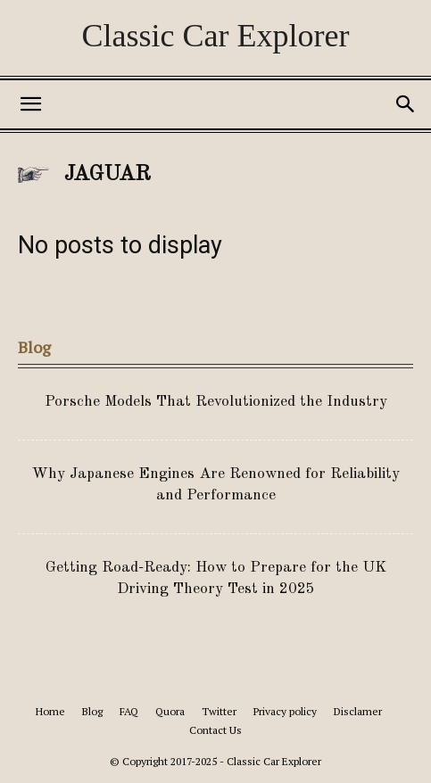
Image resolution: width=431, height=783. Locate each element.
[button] (30, 104)
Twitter (219, 711)
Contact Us (215, 730)
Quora (170, 711)
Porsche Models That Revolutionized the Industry (216, 401)
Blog (92, 711)
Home (50, 711)
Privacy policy (285, 711)
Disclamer (358, 711)
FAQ (129, 711)
